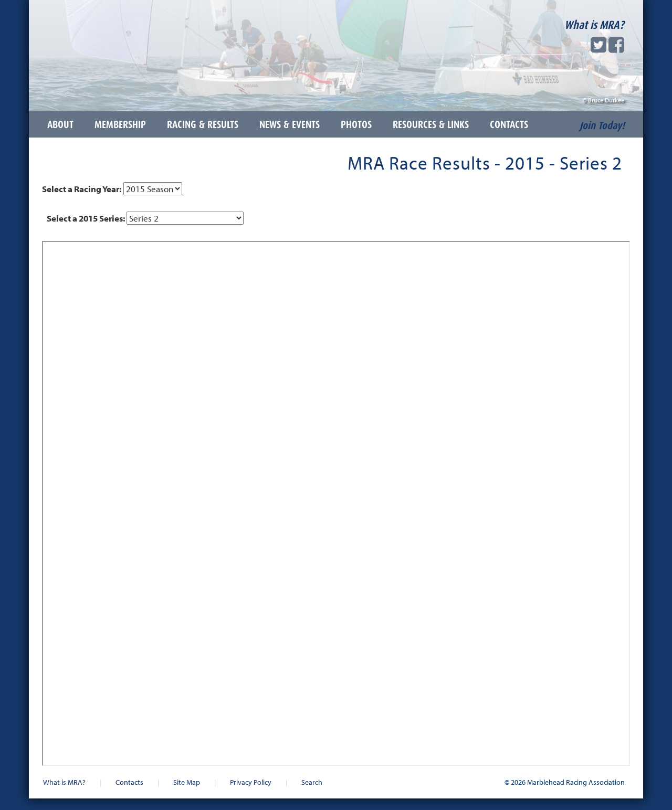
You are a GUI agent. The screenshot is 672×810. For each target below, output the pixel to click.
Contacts (129, 782)
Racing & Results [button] (202, 124)
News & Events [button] (289, 124)
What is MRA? (594, 24)
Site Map (186, 782)
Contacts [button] (509, 124)
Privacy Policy (250, 782)
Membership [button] (120, 124)
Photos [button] (356, 124)
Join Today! (602, 125)
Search (311, 782)
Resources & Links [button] (431, 124)
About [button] (60, 124)
